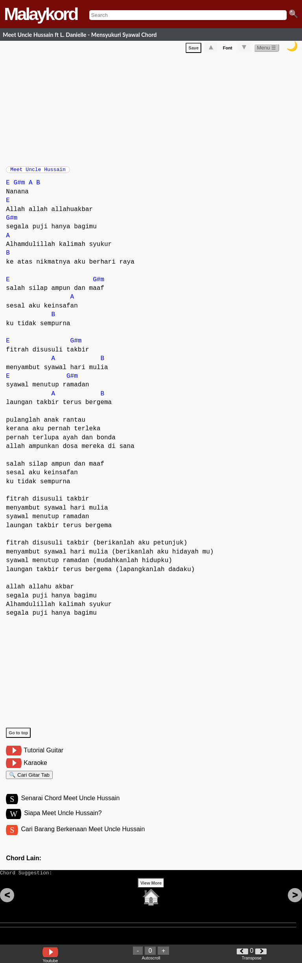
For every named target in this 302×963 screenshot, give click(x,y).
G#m (19, 186)
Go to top (18, 736)
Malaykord (40, 14)
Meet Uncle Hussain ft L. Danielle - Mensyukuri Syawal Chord (80, 34)
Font (227, 49)
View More (151, 895)
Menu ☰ (266, 49)
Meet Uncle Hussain (37, 171)
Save (193, 49)
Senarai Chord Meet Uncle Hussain (70, 805)
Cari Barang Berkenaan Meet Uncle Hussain (83, 837)
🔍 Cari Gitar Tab (29, 780)
